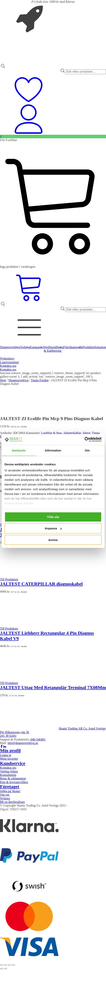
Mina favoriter (9, 758)
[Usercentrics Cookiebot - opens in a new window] (84, 439)
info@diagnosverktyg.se (23, 743)
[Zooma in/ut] (1, 965)
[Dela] (9, 965)
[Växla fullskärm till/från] (5, 965)
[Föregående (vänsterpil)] (1, 968)
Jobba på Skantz (10, 791)
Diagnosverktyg (19, 380)
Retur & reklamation (13, 778)
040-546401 (37, 739)
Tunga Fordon (40, 380)
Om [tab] (87, 450)
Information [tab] (53, 450)
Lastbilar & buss (51, 433)
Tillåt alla (53, 516)
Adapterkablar (72, 433)
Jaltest (86, 433)
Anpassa (53, 528)
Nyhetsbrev (7, 358)
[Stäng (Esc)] (13, 965)
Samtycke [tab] (19, 450)
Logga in (5, 755)
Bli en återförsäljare (12, 802)
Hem (3, 380)
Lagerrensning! (9, 362)
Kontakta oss (8, 365)
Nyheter (5, 798)
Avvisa (53, 540)
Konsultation (8, 775)
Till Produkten (9, 579)
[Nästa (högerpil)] (5, 968)
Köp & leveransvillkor (14, 782)
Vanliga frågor (9, 771)
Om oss (4, 794)
